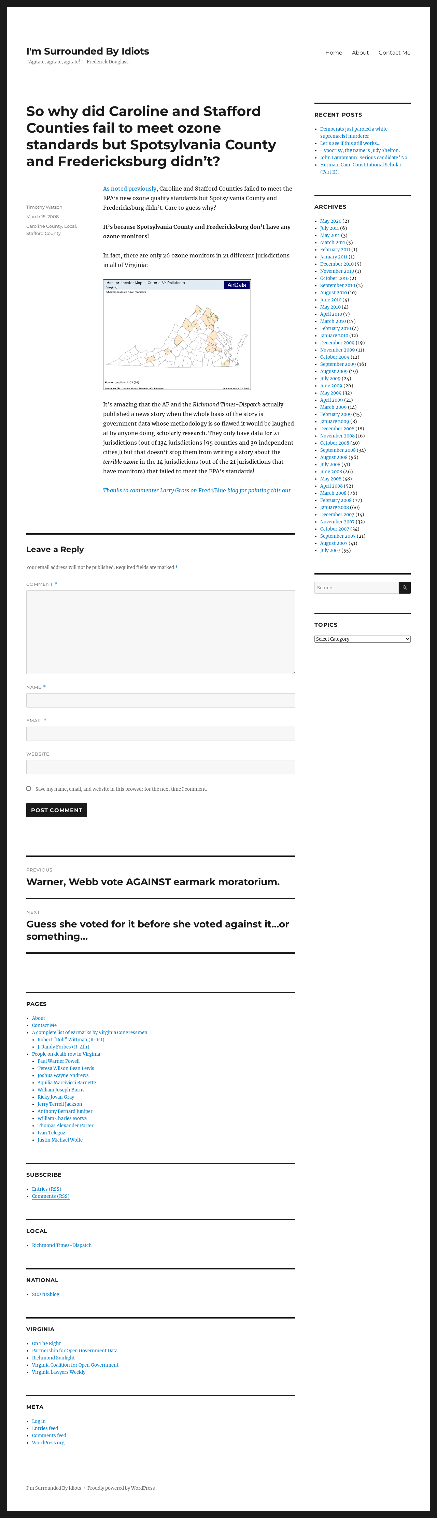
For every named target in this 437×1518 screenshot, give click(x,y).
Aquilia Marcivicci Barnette (67, 1083)
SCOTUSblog (45, 1294)
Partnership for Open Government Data (74, 1351)
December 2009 (337, 343)
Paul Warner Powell (59, 1061)
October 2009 (335, 357)
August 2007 (334, 543)
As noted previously (129, 188)
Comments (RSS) (51, 1196)
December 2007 (337, 515)
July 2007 (330, 550)
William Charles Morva (62, 1118)
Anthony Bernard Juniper (65, 1111)
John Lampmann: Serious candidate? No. (364, 158)
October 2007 (334, 529)
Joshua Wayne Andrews (63, 1075)
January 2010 (334, 336)
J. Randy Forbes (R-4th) (63, 1047)
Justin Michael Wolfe (60, 1140)
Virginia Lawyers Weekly (58, 1372)
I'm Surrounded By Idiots (87, 51)
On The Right (46, 1343)
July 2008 (330, 464)
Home (333, 52)
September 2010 (337, 285)
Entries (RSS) (46, 1189)
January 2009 (334, 422)
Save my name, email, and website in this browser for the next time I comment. (121, 789)
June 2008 (331, 472)
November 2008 (337, 436)
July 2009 (330, 379)
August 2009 (334, 371)
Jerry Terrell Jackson (60, 1104)
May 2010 (330, 307)
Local (70, 226)
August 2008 (334, 457)
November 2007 (337, 522)
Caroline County (44, 226)
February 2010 (335, 328)
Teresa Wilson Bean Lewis (66, 1068)
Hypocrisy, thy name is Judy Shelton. (360, 150)
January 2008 (334, 507)
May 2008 (330, 479)
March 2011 (332, 242)
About (360, 52)
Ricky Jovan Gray (56, 1097)
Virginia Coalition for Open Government (75, 1365)
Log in (39, 1421)
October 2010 (334, 278)
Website (38, 754)
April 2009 (331, 400)
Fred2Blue (197, 490)
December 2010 (337, 264)
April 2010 (331, 314)
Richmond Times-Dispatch (62, 1245)
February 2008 (336, 500)
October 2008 (334, 443)
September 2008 (338, 450)
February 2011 (335, 250)
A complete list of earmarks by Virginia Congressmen (89, 1033)
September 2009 (338, 364)
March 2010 (333, 321)
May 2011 (330, 235)
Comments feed (49, 1436)
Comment (41, 584)
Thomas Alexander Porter (66, 1126)
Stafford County (43, 233)
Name (36, 687)
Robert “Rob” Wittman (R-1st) (71, 1040)
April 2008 (331, 486)
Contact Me (395, 52)
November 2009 (337, 350)
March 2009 (333, 407)
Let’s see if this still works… (350, 143)
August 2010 (333, 293)
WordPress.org (48, 1443)
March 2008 (333, 493)
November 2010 (337, 271)
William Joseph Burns (61, 1090)
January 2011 (334, 257)
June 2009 (331, 386)
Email (36, 721)
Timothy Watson (44, 207)
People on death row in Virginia (66, 1054)
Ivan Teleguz (51, 1133)
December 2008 (337, 429)
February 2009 (336, 414)
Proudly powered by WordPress (121, 1488)
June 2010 (330, 300)
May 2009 (331, 393)
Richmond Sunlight (53, 1358)
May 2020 (330, 221)
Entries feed (45, 1428)
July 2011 (329, 228)
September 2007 (338, 536)
